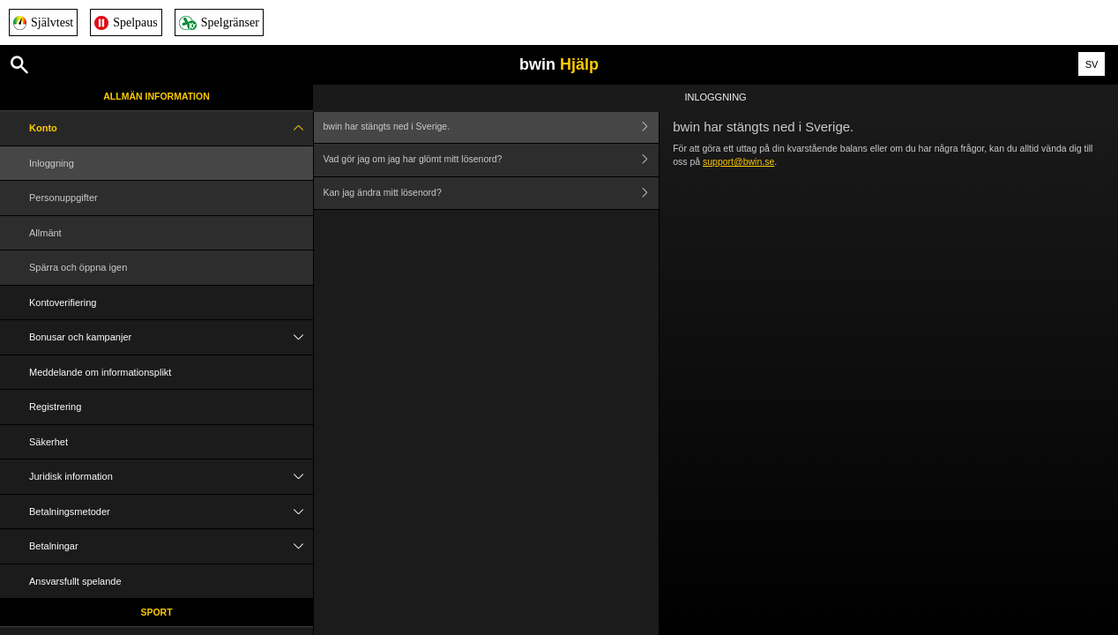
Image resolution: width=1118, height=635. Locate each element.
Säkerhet (48, 442)
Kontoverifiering (62, 302)
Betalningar (171, 546)
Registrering (55, 406)
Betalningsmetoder (171, 512)
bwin (559, 64)
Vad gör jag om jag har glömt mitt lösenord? (492, 160)
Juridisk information (171, 476)
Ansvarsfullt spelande (75, 581)
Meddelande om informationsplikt (100, 372)
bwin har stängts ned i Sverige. (492, 126)
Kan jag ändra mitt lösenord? (492, 193)
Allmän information (156, 96)
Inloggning (51, 163)
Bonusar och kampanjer (171, 337)
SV (1092, 64)
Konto (171, 128)
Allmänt (45, 233)
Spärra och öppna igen (78, 267)
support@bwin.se (738, 161)
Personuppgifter (63, 197)
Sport (156, 612)
